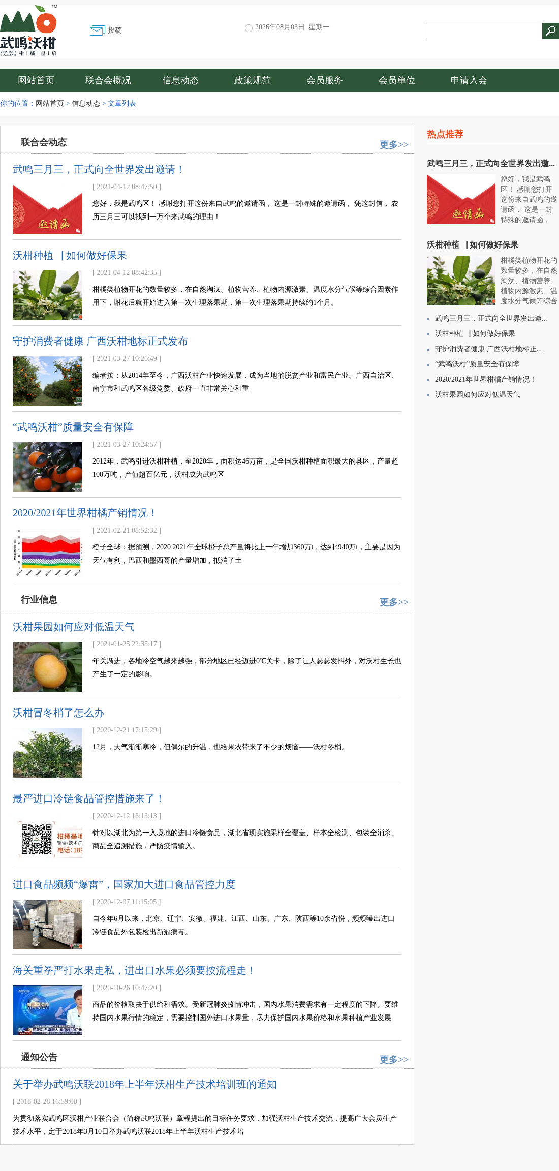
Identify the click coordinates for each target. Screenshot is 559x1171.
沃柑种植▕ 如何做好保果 (70, 255)
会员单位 (397, 80)
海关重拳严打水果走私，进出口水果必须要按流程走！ (135, 970)
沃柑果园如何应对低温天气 (74, 626)
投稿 (115, 30)
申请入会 (469, 80)
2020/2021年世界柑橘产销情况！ (85, 512)
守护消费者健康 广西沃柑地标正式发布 (100, 341)
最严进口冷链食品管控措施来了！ (89, 798)
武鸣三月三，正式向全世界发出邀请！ (99, 169)
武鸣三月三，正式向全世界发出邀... (491, 163)
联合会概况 (108, 80)
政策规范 (252, 80)
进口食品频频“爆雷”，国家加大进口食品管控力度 (124, 884)
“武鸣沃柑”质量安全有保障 (73, 427)
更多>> (394, 145)
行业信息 (39, 600)
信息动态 (180, 80)
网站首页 (36, 80)
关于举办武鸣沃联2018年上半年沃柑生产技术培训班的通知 (145, 1084)
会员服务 (324, 80)
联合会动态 (44, 142)
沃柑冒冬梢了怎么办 (58, 712)
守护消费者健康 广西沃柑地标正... (488, 349)
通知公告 (39, 1057)
